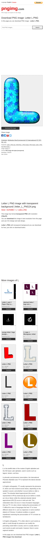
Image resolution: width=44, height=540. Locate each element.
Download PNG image (10, 128)
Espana (14, 2)
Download (8, 309)
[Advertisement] (22, 53)
